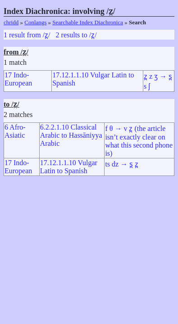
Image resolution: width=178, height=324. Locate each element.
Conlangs (35, 22)
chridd (11, 22)
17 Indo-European (18, 79)
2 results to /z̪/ (76, 35)
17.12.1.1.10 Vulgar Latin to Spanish (68, 167)
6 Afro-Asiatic (15, 131)
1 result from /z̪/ (27, 35)
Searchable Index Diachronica (87, 22)
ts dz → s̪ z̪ (121, 164)
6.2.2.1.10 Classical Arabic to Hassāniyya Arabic (71, 135)
